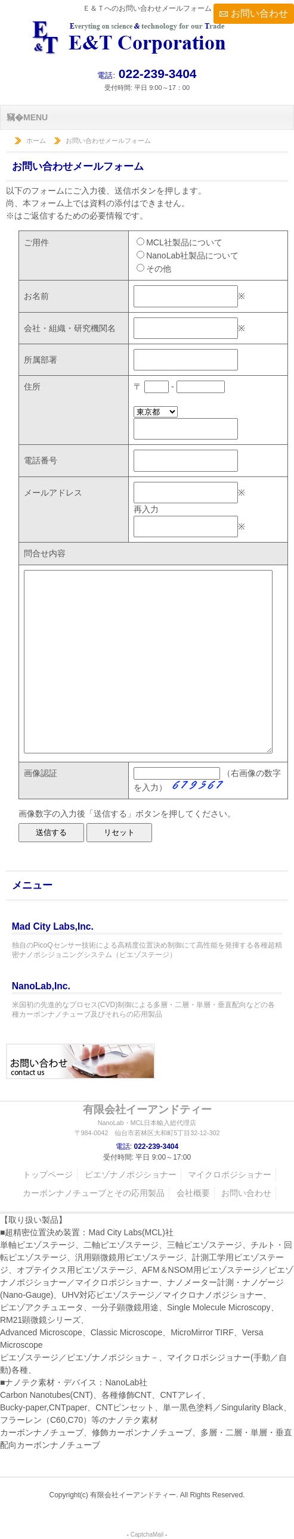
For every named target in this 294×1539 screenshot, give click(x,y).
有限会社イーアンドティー (147, 1120)
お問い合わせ (259, 13)
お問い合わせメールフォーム (108, 140)
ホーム (36, 140)
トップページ (48, 1174)
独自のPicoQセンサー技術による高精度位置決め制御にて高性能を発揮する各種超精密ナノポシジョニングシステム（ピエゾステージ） (147, 939)
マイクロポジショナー (229, 1174)
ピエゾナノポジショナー (131, 1174)
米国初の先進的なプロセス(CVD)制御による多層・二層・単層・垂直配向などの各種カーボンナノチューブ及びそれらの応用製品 (147, 999)
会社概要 (193, 1193)
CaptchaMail (147, 1534)
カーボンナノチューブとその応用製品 (94, 1193)
